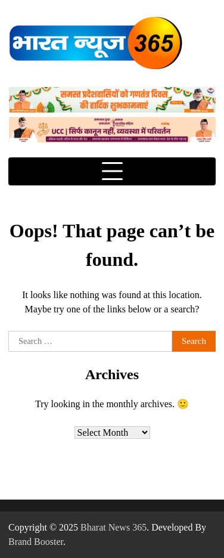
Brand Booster (35, 542)
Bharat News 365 (113, 527)
